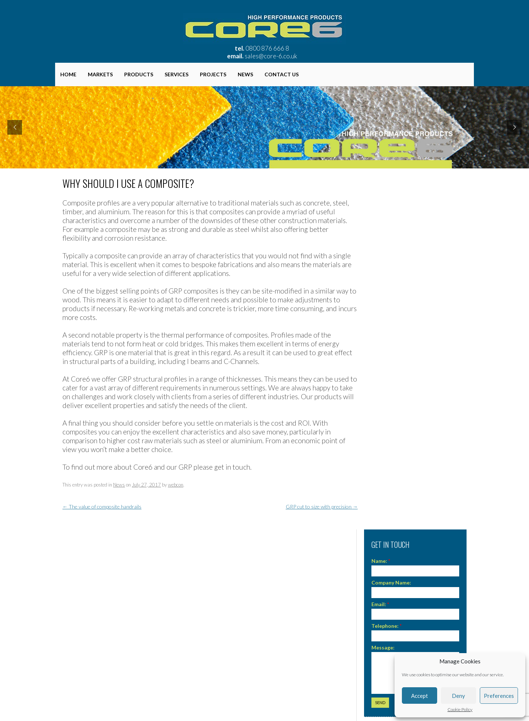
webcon (175, 485)
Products (138, 74)
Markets (100, 74)
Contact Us (281, 74)
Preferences (499, 695)
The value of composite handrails (101, 506)
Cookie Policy (459, 709)
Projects (213, 74)
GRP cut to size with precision (322, 506)
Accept (419, 695)
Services (176, 74)
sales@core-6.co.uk (271, 56)
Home (68, 74)
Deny (458, 695)
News (245, 74)
